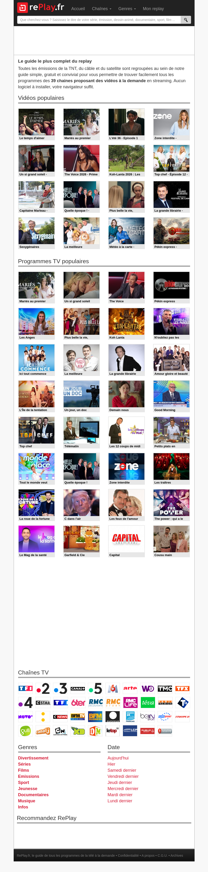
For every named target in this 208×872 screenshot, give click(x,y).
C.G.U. (163, 855)
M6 (112, 688)
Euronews (112, 716)
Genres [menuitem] (127, 8)
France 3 (60, 688)
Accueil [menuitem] (78, 8)
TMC (165, 688)
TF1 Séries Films (60, 702)
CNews (60, 716)
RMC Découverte (95, 702)
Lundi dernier (120, 801)
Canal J (43, 730)
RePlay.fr (23, 855)
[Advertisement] (104, 40)
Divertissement (33, 758)
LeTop (112, 730)
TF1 (25, 688)
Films (23, 770)
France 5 (95, 688)
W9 (147, 688)
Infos (23, 807)
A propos (148, 855)
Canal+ (77, 688)
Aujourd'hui (118, 758)
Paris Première (165, 702)
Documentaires (33, 794)
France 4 (25, 702)
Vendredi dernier (123, 776)
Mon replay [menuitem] (153, 8)
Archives (177, 855)
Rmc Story (113, 702)
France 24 (130, 716)
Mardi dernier (120, 794)
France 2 (43, 688)
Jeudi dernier (120, 782)
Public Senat (147, 730)
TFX (182, 688)
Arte (130, 688)
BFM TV (77, 716)
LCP (130, 730)
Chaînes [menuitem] (101, 8)
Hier (111, 764)
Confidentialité (128, 855)
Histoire (165, 730)
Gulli (25, 730)
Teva (148, 702)
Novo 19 (25, 716)
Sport (23, 782)
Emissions (28, 776)
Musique (26, 801)
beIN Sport (147, 716)
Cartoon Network (60, 730)
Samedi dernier (122, 770)
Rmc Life (130, 702)
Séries (24, 764)
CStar (43, 702)
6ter (78, 702)
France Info (43, 716)
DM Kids (95, 730)
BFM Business (95, 716)
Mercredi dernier (123, 788)
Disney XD (77, 730)
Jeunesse (27, 788)
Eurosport (165, 716)
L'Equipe (182, 716)
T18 (182, 702)
